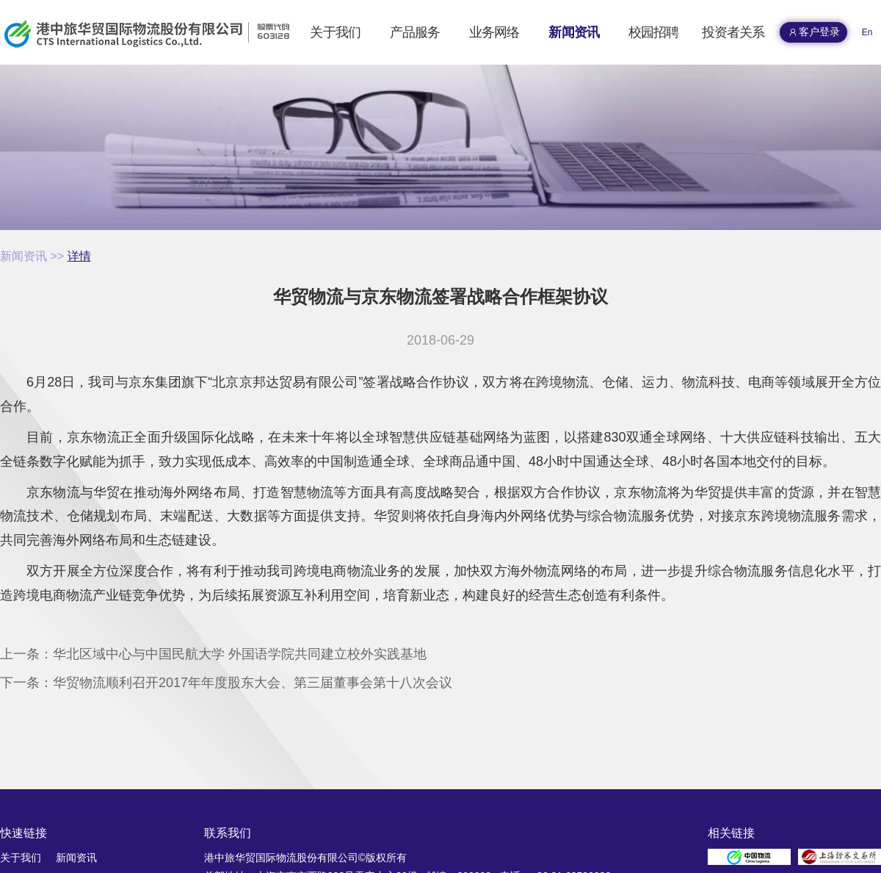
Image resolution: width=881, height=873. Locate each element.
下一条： (226, 682)
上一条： (213, 654)
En (867, 32)
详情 (79, 256)
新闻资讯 (23, 256)
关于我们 (20, 857)
